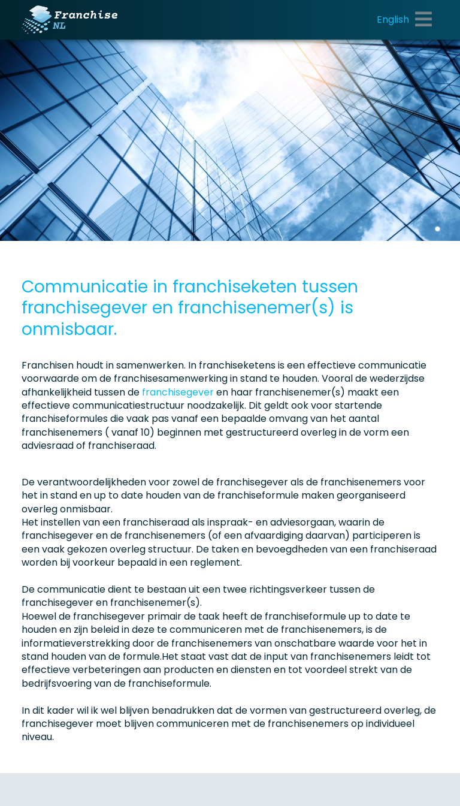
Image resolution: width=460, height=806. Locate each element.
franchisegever (179, 392)
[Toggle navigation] (423, 20)
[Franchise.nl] (69, 20)
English (393, 19)
